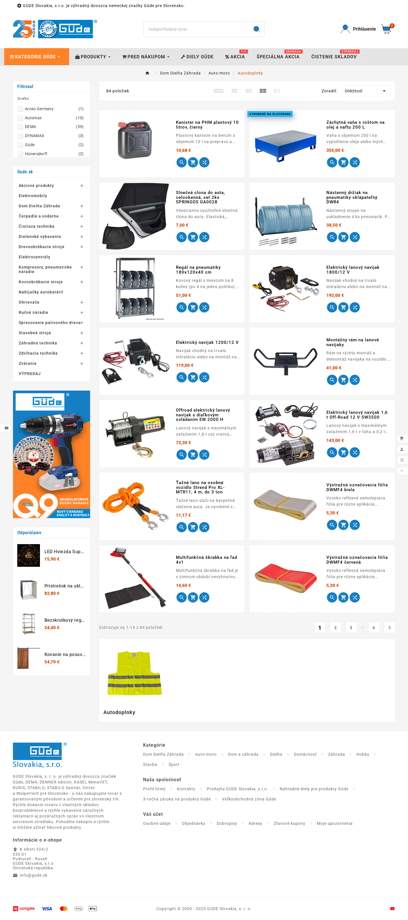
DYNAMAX (54, 135)
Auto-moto (206, 754)
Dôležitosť (366, 91)
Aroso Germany (54, 109)
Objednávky (193, 823)
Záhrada (336, 754)
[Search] (196, 29)
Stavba (150, 764)
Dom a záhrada (243, 754)
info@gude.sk (34, 875)
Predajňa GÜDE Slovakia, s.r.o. (237, 789)
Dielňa (276, 754)
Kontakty (186, 789)
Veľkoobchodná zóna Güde (249, 799)
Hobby (362, 754)
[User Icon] (357, 29)
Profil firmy (154, 789)
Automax (54, 118)
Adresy (255, 823)
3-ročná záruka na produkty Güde (177, 799)
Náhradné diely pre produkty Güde (314, 789)
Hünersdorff (54, 154)
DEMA (54, 126)
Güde (54, 144)
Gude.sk (25, 171)
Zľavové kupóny (289, 823)
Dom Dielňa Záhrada (163, 754)
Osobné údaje (157, 823)
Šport (174, 764)
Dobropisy (227, 823)
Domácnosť (305, 754)
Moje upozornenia (335, 823)
